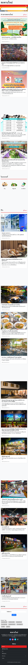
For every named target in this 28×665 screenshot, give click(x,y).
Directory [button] (14, 656)
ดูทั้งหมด (25, 14)
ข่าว (2, 651)
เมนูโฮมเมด (8, 626)
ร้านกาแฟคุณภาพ (19, 624)
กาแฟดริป (3, 626)
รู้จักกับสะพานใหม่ (5, 648)
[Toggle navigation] (26, 6)
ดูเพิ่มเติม (14, 614)
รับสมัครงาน (9, 611)
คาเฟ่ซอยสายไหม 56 (12, 624)
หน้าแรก (3, 646)
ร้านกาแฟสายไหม (4, 624)
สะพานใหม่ (7, 2)
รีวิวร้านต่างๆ (4, 653)
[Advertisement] (14, 105)
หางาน (3, 658)
